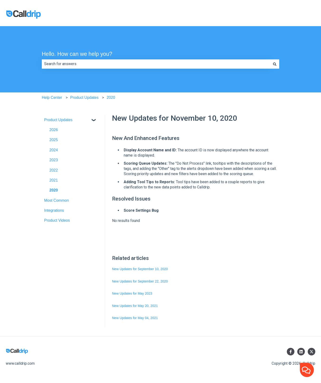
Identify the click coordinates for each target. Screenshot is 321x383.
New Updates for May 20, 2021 (135, 306)
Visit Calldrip (300, 15)
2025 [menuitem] (53, 140)
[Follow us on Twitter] (311, 351)
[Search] (274, 63)
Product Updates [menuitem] (58, 120)
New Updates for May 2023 (132, 293)
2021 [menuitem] (53, 180)
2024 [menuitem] (53, 150)
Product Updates (84, 98)
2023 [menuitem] (53, 160)
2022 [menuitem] (53, 170)
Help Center (52, 98)
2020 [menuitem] (53, 190)
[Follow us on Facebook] (290, 351)
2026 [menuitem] (53, 130)
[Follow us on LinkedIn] (301, 351)
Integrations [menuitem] (54, 210)
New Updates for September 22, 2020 (140, 281)
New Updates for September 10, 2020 (140, 269)
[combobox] (156, 63)
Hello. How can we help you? (77, 54)
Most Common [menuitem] (56, 200)
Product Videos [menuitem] (57, 220)
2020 (111, 98)
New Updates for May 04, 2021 (135, 318)
